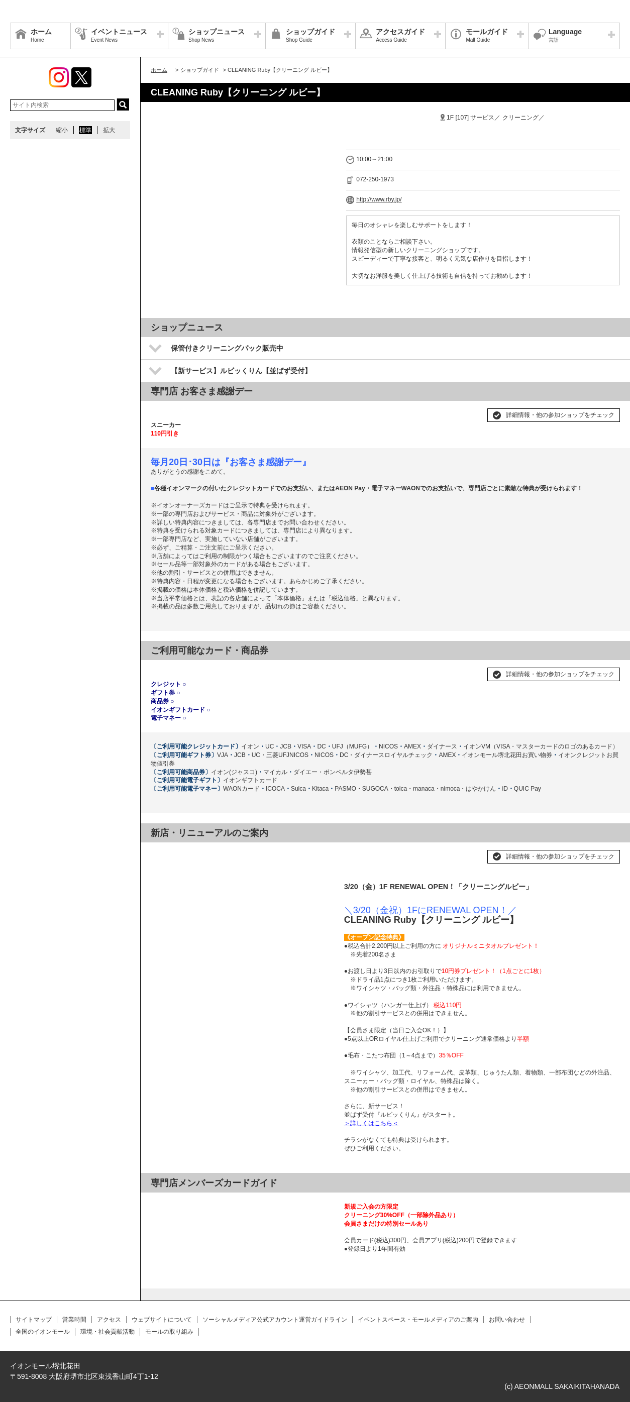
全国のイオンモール (43, 1331)
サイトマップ (34, 1319)
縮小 (62, 130)
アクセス (109, 1319)
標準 (85, 130)
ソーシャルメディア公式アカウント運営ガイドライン (274, 1319)
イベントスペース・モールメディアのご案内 (418, 1319)
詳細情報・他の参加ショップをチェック (560, 414)
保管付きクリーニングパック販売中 (227, 348)
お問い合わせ (507, 1319)
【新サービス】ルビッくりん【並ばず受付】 (241, 371)
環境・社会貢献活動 (107, 1331)
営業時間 (74, 1319)
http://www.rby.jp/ (378, 199)
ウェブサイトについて (162, 1319)
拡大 (109, 130)
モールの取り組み (169, 1331)
